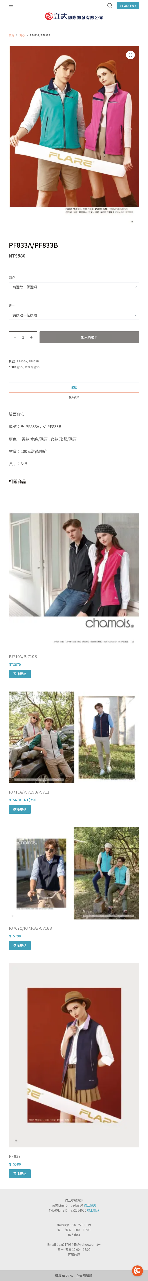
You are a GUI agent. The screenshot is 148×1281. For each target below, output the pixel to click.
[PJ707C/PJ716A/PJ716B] (74, 873)
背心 (20, 367)
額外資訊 (74, 397)
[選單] (11, 5)
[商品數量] (23, 337)
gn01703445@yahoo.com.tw (80, 1244)
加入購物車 (89, 337)
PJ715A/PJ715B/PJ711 (29, 792)
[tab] (74, 387)
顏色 (12, 277)
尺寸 (12, 305)
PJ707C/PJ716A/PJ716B (30, 928)
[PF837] (74, 1055)
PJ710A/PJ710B (23, 656)
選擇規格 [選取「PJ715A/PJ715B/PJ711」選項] (19, 809)
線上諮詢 (90, 1205)
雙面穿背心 (32, 367)
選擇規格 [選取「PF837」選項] (19, 1173)
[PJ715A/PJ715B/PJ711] (74, 737)
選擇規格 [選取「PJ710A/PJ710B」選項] (19, 673)
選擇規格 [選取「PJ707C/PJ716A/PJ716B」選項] (19, 945)
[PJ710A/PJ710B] (74, 569)
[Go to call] (137, 1270)
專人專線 (74, 1235)
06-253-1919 (128, 5)
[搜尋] (109, 5)
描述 (74, 387)
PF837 (14, 1156)
